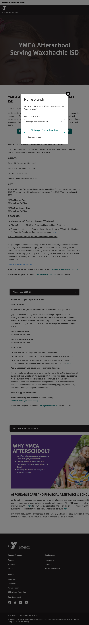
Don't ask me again (33, 137)
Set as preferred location (44, 130)
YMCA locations (32, 116)
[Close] (68, 93)
